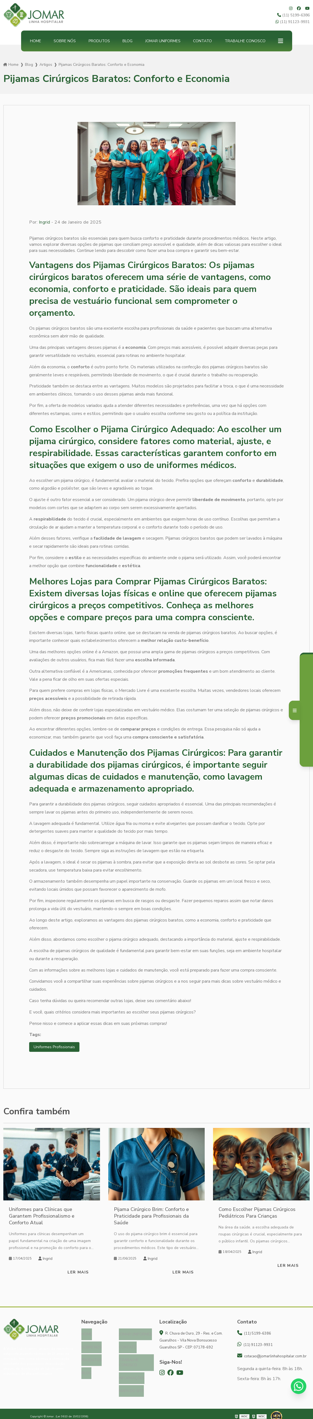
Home (35, 41)
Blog (127, 41)
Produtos (99, 41)
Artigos (45, 64)
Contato (202, 41)
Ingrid (44, 222)
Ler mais (78, 1273)
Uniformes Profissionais (56, 1047)
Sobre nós (65, 41)
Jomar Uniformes (163, 41)
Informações (131, 1374)
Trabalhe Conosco (245, 41)
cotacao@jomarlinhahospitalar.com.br (272, 1357)
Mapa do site (131, 1386)
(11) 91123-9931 (293, 21)
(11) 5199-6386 (293, 15)
